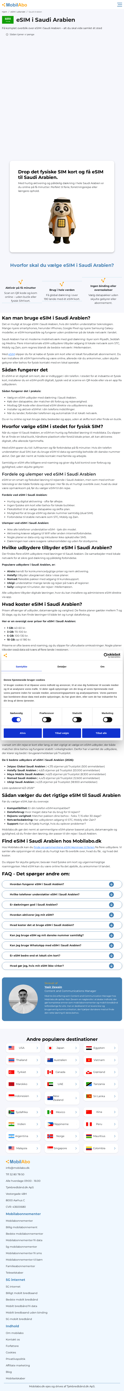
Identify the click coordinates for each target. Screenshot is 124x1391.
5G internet (13, 1286)
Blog (9, 1371)
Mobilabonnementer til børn (24, 1259)
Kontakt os (13, 1339)
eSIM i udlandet (17, 12)
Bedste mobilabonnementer (24, 1233)
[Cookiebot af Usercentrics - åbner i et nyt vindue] (106, 655)
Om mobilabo (15, 1333)
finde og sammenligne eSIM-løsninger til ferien (64, 847)
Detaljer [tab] (62, 666)
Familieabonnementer (20, 1266)
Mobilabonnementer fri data (24, 1240)
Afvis (23, 733)
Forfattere (12, 1346)
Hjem (4, 12)
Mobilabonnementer (19, 1220)
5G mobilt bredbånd (19, 1319)
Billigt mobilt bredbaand (21, 1293)
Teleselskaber (14, 1272)
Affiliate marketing (18, 1365)
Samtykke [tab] (21, 666)
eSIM (11, 354)
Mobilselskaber (15, 1378)
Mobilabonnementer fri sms (24, 1253)
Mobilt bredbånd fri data (21, 1306)
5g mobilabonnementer (21, 1246)
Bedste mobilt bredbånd (22, 1299)
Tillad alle (101, 733)
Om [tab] (102, 666)
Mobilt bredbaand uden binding (26, 1312)
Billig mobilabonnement (21, 1227)
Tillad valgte (62, 733)
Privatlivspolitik (15, 1359)
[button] (20, 34)
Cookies (11, 1352)
